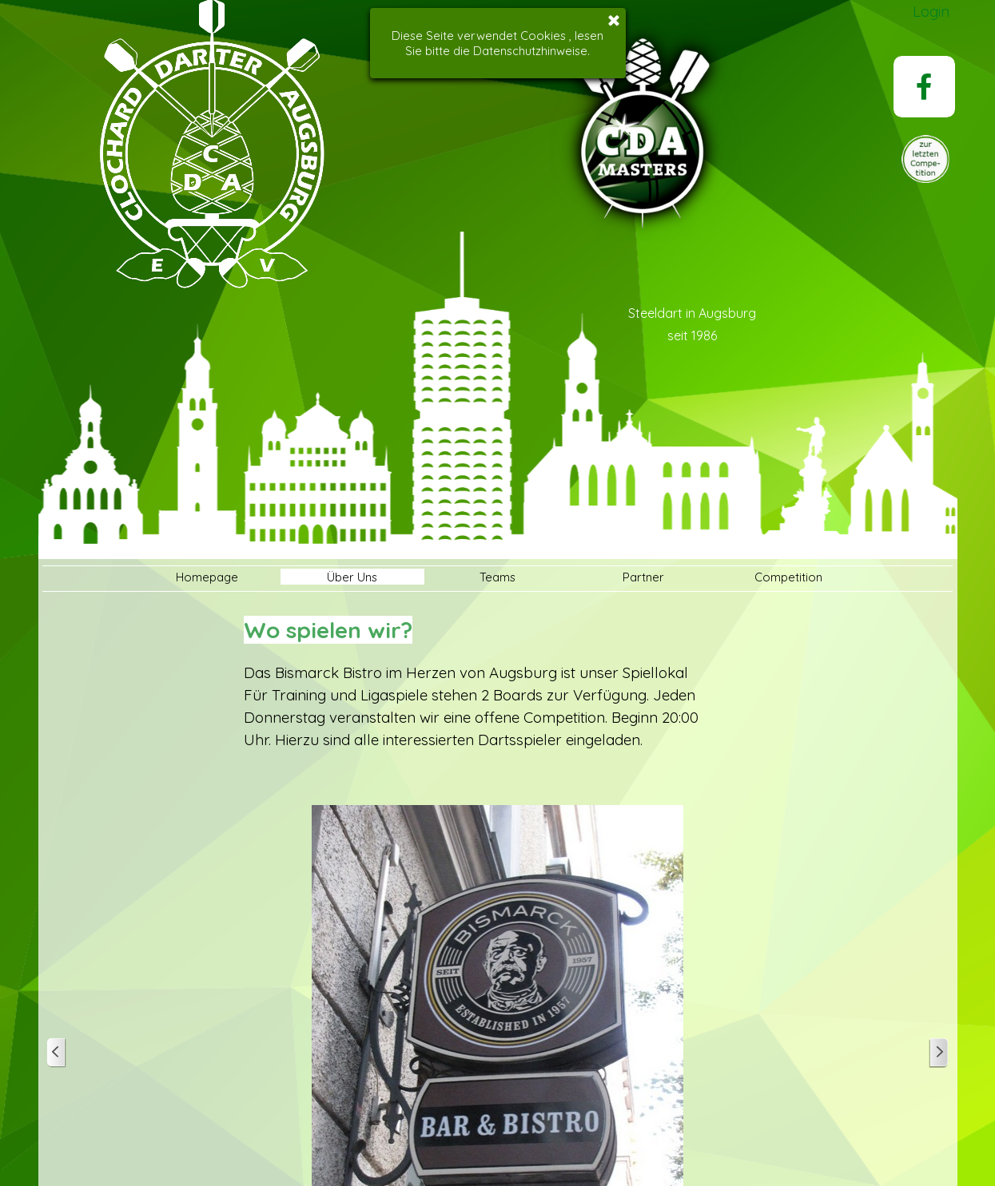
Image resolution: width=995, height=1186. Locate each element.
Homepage (207, 577)
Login (931, 11)
